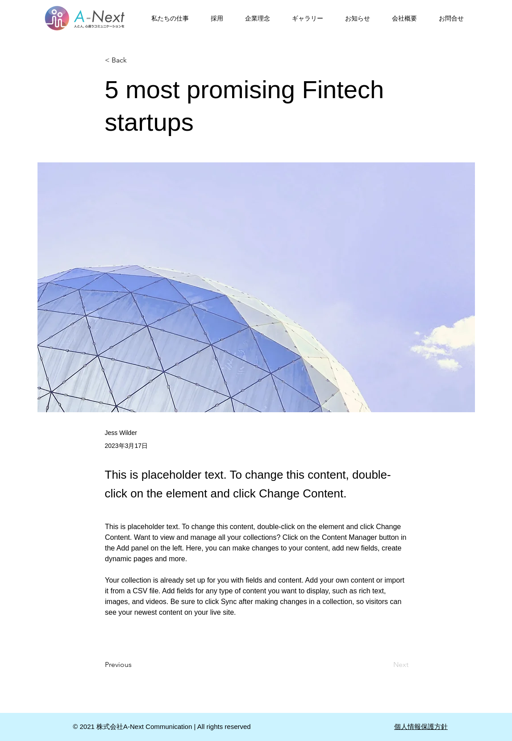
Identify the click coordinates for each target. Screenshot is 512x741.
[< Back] (134, 60)
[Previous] (134, 665)
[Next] (386, 665)
